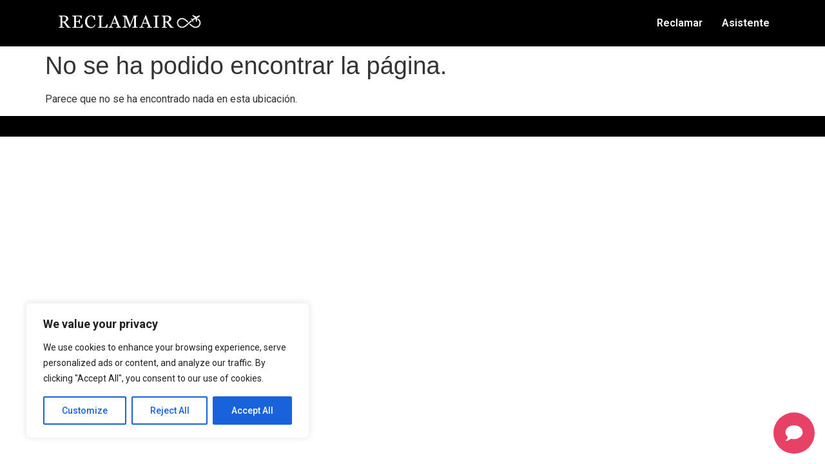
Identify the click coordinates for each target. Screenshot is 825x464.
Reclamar (680, 23)
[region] (167, 370)
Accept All (252, 410)
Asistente (746, 23)
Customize (85, 410)
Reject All (169, 410)
